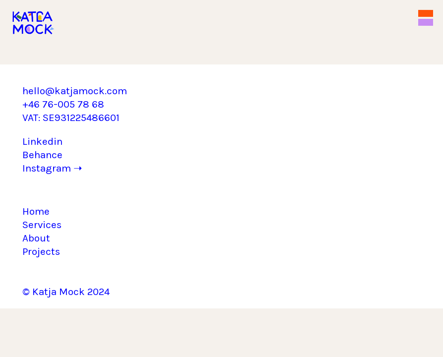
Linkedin (42, 141)
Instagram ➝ (52, 168)
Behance (42, 155)
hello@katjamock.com (74, 91)
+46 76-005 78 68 (63, 104)
